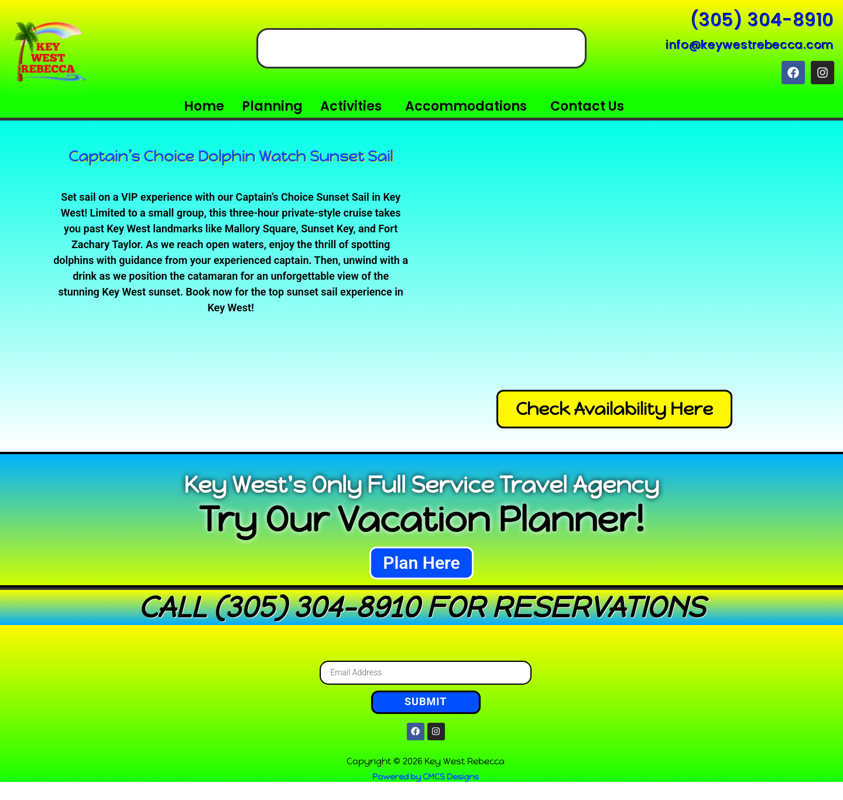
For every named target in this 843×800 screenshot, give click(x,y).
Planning (272, 106)
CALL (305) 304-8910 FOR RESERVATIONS (421, 607)
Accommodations (466, 106)
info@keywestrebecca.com (750, 45)
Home (204, 106)
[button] (353, 106)
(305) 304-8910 (762, 20)
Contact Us (587, 106)
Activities (351, 106)
